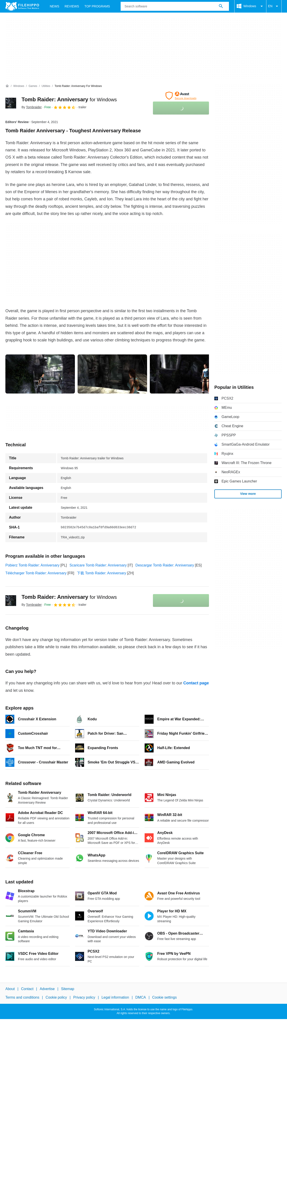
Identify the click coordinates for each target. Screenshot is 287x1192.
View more (248, 493)
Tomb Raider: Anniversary (69, 99)
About (10, 989)
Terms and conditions (22, 997)
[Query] (175, 6)
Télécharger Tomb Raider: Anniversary (36, 573)
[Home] (7, 86)
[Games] (32, 86)
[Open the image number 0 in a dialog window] (40, 374)
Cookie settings (164, 997)
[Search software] (220, 6)
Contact (27, 989)
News (54, 6)
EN (274, 6)
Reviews (72, 6)
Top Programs (97, 6)
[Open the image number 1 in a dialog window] (112, 374)
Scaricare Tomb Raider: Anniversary (98, 565)
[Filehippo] (22, 6)
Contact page (196, 683)
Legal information (115, 997)
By (32, 107)
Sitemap (67, 989)
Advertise (47, 989)
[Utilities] (45, 86)
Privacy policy (84, 997)
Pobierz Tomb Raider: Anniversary (32, 565)
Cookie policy (56, 997)
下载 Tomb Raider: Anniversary (101, 573)
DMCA (140, 997)
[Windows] (18, 86)
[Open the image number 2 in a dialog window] (184, 374)
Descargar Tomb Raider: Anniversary (164, 565)
